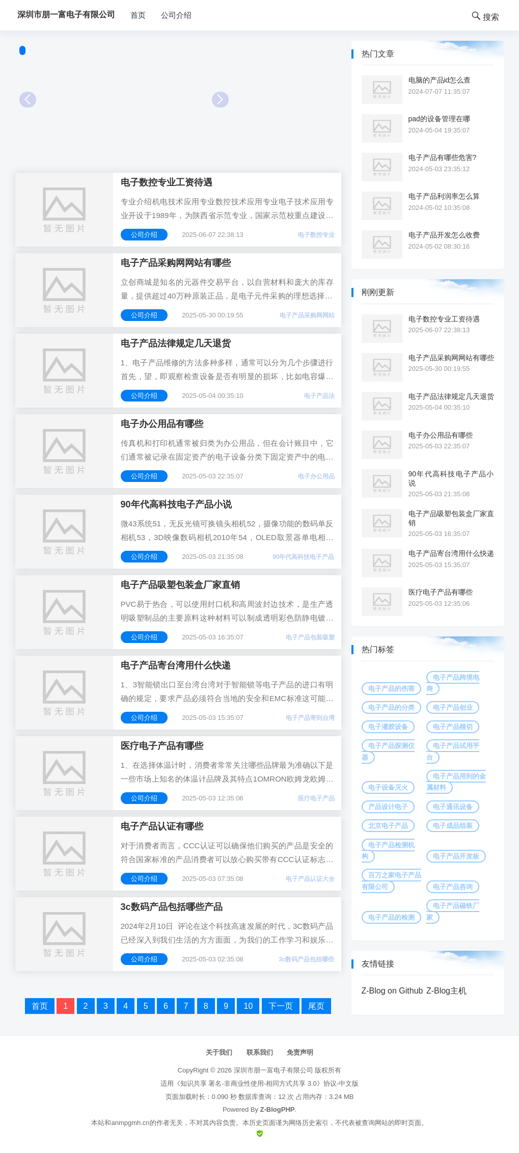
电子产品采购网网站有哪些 (176, 263)
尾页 (316, 1006)
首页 (138, 15)
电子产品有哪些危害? (442, 157)
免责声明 (300, 1052)
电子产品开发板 (456, 856)
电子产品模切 (453, 727)
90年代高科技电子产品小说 (176, 504)
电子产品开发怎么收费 (444, 235)
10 (248, 1006)
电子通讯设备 (453, 807)
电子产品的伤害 (391, 688)
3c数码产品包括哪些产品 (172, 907)
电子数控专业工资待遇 (166, 182)
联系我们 (260, 1052)
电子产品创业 (453, 707)
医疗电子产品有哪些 (162, 746)
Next (220, 100)
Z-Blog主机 (446, 990)
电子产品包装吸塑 (310, 637)
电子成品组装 (453, 825)
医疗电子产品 (316, 798)
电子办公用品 (316, 476)
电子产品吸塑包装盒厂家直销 (180, 585)
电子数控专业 (316, 234)
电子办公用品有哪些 (162, 424)
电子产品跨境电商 (452, 683)
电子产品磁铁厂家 (452, 911)
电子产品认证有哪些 (162, 826)
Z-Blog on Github (392, 990)
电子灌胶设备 (388, 727)
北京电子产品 (388, 825)
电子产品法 (319, 395)
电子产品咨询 (453, 887)
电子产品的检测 (391, 917)
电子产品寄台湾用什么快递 (176, 665)
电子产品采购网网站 (307, 315)
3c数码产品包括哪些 (306, 959)
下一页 (280, 1006)
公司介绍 (176, 15)
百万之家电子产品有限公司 (391, 880)
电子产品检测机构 (388, 850)
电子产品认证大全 (310, 878)
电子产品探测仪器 (388, 751)
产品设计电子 (388, 807)
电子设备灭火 (388, 787)
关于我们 (219, 1052)
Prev (27, 100)
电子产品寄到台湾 (310, 717)
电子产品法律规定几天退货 (176, 343)
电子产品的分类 (391, 707)
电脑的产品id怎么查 (439, 80)
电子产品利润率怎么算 (444, 196)
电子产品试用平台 (452, 751)
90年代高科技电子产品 (303, 556)
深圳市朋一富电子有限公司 (273, 1070)
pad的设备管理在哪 (439, 119)
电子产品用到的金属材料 (456, 781)
